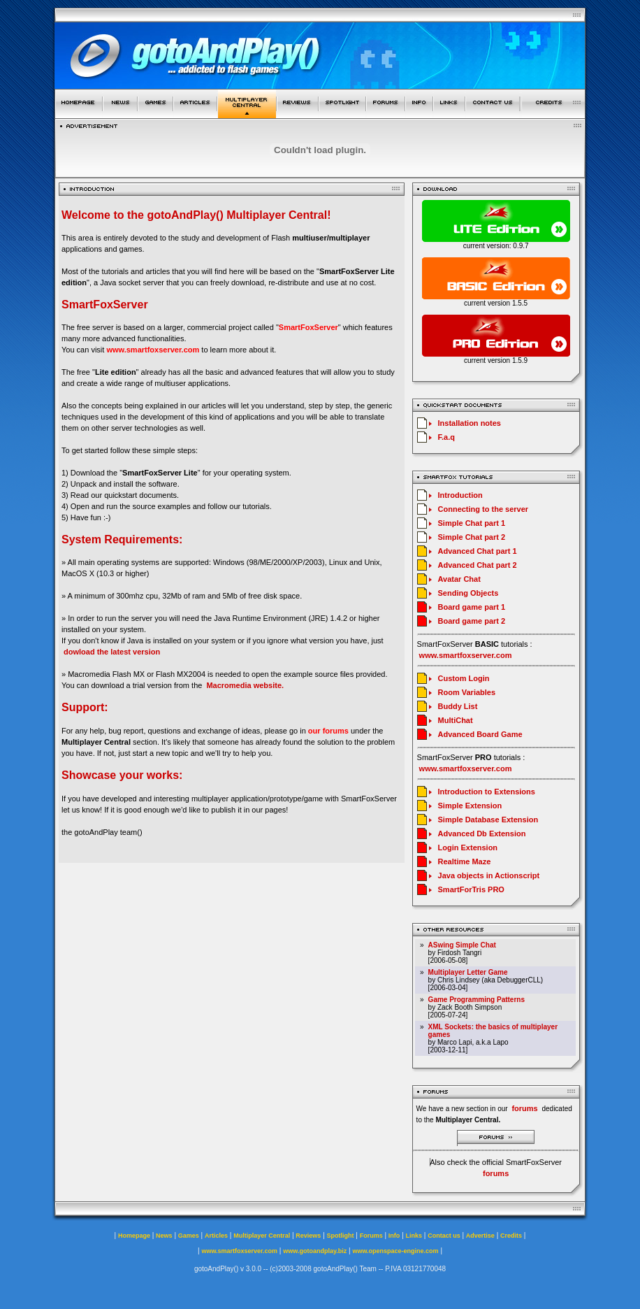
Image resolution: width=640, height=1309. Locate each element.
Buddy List (458, 706)
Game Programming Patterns (476, 999)
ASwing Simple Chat (462, 945)
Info (394, 1235)
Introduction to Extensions (486, 791)
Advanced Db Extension (482, 833)
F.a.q (446, 437)
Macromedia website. (245, 685)
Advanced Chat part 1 (477, 551)
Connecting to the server (483, 509)
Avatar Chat (459, 579)
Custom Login (464, 678)
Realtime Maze (464, 861)
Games (188, 1235)
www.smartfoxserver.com (152, 349)
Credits (511, 1235)
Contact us (444, 1235)
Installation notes (469, 423)
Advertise (480, 1235)
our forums (328, 731)
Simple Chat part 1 (472, 523)
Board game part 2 (472, 621)
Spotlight (340, 1235)
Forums (371, 1235)
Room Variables (467, 692)
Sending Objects (468, 593)
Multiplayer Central (261, 1235)
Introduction (460, 495)
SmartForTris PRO (471, 889)
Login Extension (468, 847)
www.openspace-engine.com (395, 1250)
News (164, 1235)
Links (414, 1235)
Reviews (308, 1235)
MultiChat (455, 720)
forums (496, 1173)
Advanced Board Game (480, 734)
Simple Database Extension (488, 819)
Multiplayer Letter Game (468, 972)
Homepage (134, 1235)
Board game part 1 (472, 607)
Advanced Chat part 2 (477, 565)
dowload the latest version (112, 652)
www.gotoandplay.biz (315, 1250)
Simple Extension (470, 805)
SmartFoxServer (308, 327)
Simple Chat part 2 (472, 537)
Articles (216, 1235)
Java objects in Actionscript (489, 875)
